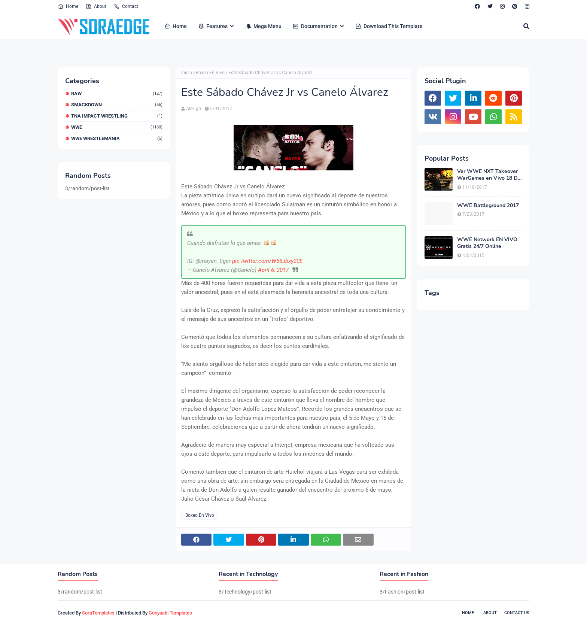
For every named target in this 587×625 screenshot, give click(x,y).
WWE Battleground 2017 (488, 205)
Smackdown (116, 104)
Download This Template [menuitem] (389, 26)
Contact (126, 6)
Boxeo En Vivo (210, 72)
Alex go (193, 108)
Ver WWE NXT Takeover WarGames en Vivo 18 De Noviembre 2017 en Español (489, 175)
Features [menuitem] (213, 26)
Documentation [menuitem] (315, 26)
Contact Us (516, 612)
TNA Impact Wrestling (116, 116)
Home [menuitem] (175, 26)
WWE (116, 127)
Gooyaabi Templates (170, 613)
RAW (116, 93)
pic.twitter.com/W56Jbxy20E (267, 261)
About (96, 6)
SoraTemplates (98, 613)
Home (68, 6)
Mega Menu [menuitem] (263, 26)
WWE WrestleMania (116, 138)
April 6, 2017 (273, 270)
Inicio (186, 72)
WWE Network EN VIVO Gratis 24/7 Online (487, 243)
